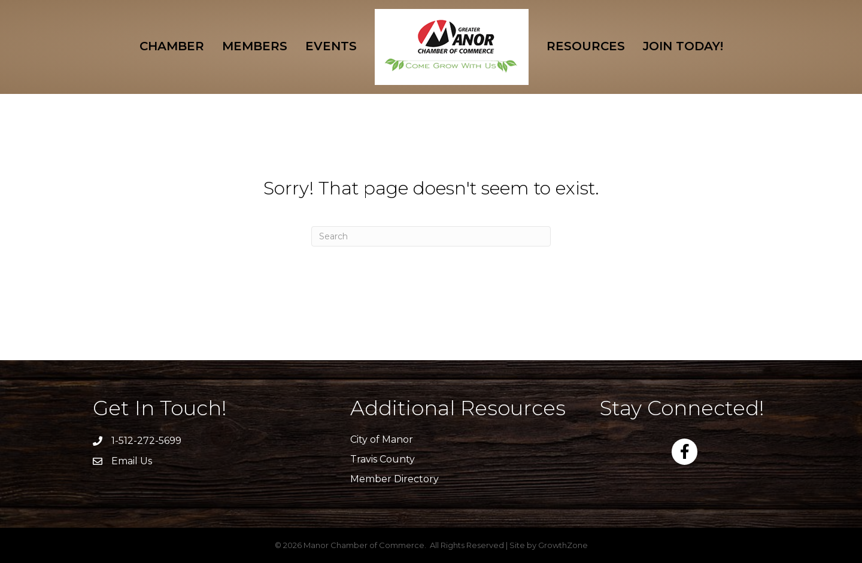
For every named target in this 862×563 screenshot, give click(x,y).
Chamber (171, 46)
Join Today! (683, 46)
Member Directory (394, 479)
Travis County (382, 459)
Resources (586, 46)
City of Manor (381, 439)
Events (331, 46)
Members (254, 46)
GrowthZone (563, 545)
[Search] (431, 236)
